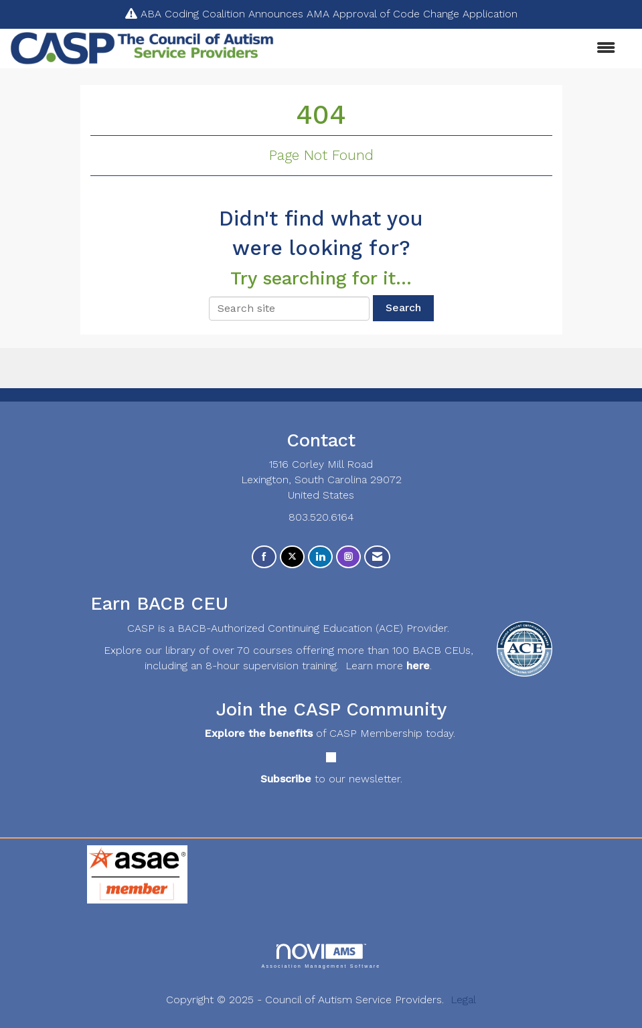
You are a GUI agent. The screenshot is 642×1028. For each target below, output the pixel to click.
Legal (463, 999)
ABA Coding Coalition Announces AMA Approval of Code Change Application (329, 13)
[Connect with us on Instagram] (348, 557)
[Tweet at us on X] (292, 557)
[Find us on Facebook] (264, 557)
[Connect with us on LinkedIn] (320, 557)
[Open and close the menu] (451, 48)
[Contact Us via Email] (377, 557)
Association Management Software (320, 956)
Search (403, 307)
